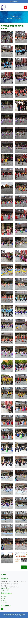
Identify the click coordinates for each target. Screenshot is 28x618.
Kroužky (3, 596)
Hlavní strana (10, 18)
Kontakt (3, 602)
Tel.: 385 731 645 (5, 588)
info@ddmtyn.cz (5, 590)
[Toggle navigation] (25, 7)
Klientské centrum (14, 1)
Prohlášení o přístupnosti (10, 615)
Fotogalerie (18, 18)
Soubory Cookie (19, 615)
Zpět (23, 567)
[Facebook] (2, 609)
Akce (3, 598)
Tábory (3, 600)
